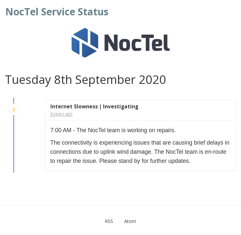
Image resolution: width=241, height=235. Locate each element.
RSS (109, 221)
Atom (130, 221)
